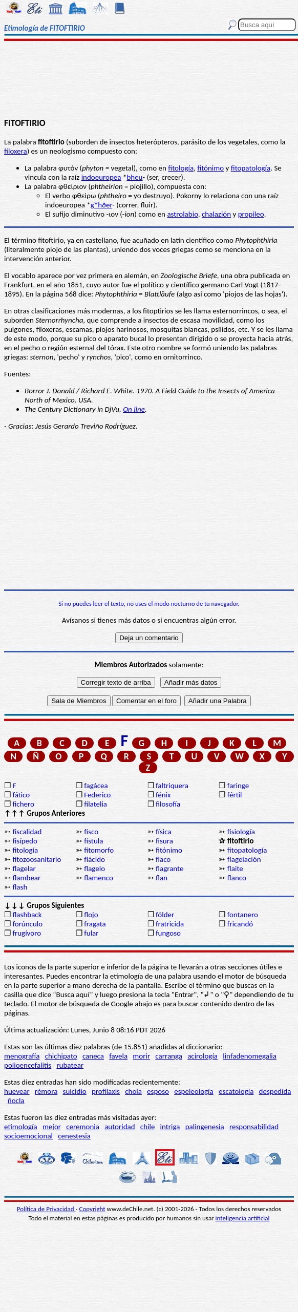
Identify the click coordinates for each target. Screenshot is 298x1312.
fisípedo (24, 840)
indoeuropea (101, 177)
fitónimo (210, 168)
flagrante (169, 868)
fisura (164, 840)
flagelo (94, 868)
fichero (23, 804)
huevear (17, 1091)
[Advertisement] (149, 80)
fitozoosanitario (36, 859)
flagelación (244, 859)
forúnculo (27, 923)
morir (141, 1056)
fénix (163, 794)
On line (134, 409)
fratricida (170, 923)
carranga (168, 1056)
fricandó (240, 923)
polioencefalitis (27, 1065)
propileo (251, 214)
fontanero (242, 914)
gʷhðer (101, 204)
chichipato (61, 1056)
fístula (93, 840)
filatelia (95, 804)
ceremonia (82, 1126)
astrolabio (182, 214)
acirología (202, 1056)
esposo (158, 1091)
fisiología (241, 831)
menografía (21, 1056)
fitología (181, 168)
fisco (91, 831)
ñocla (16, 1100)
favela (118, 1056)
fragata (95, 923)
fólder (165, 914)
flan (161, 877)
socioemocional (28, 1135)
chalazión (216, 214)
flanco (236, 877)
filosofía (168, 804)
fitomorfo (99, 850)
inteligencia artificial (243, 1218)
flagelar (23, 868)
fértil (234, 794)
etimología (20, 1126)
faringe (238, 785)
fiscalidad (26, 831)
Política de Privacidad (46, 1209)
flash (19, 887)
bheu (134, 177)
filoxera (15, 151)
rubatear (69, 1065)
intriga (170, 1126)
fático (21, 794)
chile (147, 1126)
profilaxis (106, 1091)
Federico (97, 794)
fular (91, 933)
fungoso (168, 933)
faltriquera (172, 785)
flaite (235, 868)
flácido (94, 859)
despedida (275, 1091)
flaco (163, 859)
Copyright (92, 1209)
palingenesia (204, 1126)
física (164, 831)
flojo (91, 914)
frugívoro (26, 933)
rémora (46, 1091)
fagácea (96, 785)
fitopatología (250, 168)
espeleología (194, 1091)
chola (133, 1091)
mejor (51, 1126)
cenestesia (74, 1135)
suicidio (75, 1091)
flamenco (98, 877)
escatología (236, 1091)
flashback (26, 914)
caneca (93, 1056)
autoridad (119, 1126)
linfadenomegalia (249, 1056)
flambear (26, 877)
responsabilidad (254, 1126)
